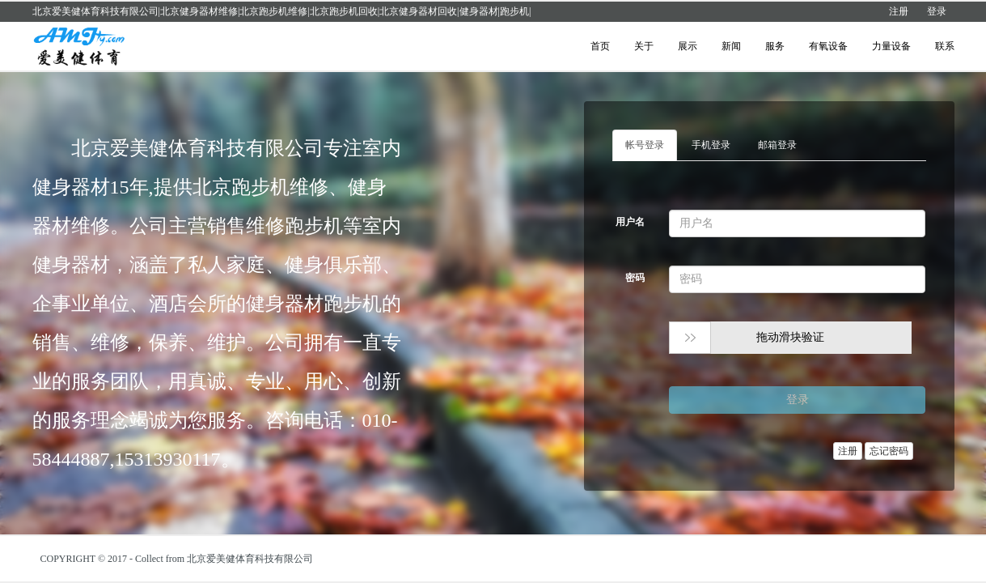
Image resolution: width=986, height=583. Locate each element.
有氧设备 (828, 46)
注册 (898, 11)
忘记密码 (889, 451)
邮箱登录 (777, 145)
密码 (635, 277)
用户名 (630, 222)
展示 (687, 46)
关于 (644, 46)
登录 (936, 11)
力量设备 (891, 46)
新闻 (731, 46)
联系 (944, 46)
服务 (775, 46)
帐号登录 (644, 145)
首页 (600, 46)
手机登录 (711, 145)
